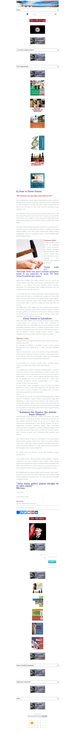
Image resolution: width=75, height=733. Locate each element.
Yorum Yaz (29, 508)
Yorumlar (20, 508)
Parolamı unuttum (52, 565)
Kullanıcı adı (43, 555)
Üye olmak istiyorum (52, 567)
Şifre (45, 558)
